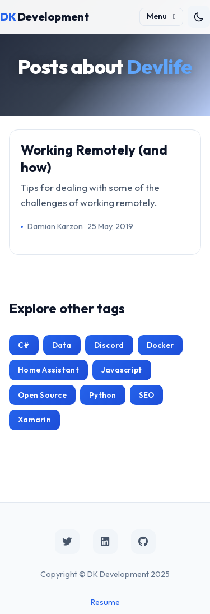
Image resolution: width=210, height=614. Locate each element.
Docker (160, 345)
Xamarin (34, 420)
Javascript (121, 370)
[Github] (143, 541)
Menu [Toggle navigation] (161, 16)
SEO (147, 395)
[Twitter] (67, 541)
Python (102, 395)
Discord (109, 345)
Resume (105, 602)
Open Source (42, 395)
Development (44, 17)
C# (24, 345)
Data (62, 345)
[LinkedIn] (105, 541)
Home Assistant (48, 370)
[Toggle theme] (199, 17)
